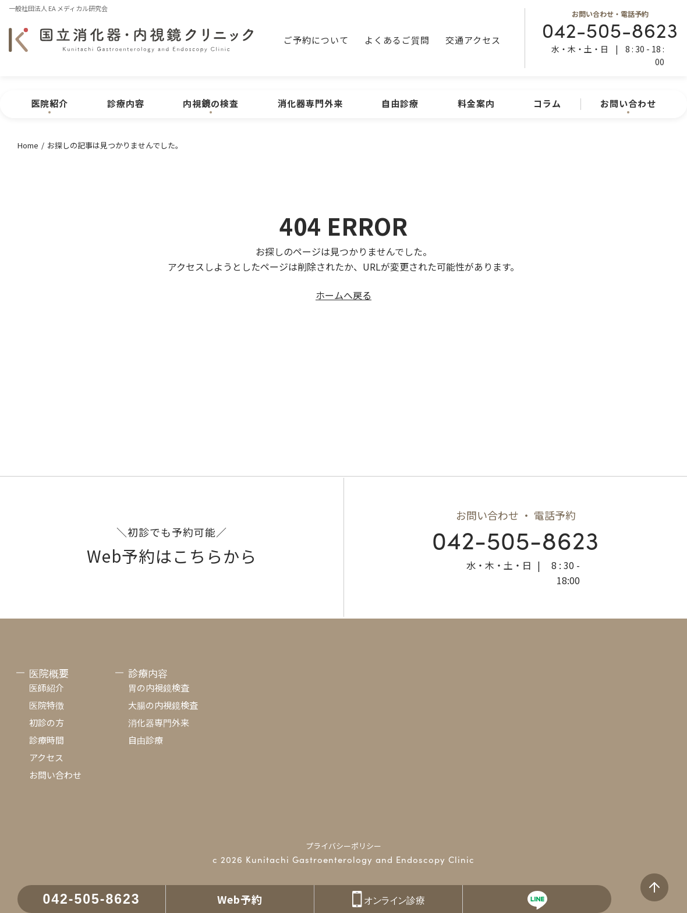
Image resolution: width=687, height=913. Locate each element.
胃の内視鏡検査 (158, 687)
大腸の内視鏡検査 (163, 705)
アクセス (46, 757)
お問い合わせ (55, 775)
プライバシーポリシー (343, 845)
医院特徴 (46, 705)
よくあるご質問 (397, 40)
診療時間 (46, 740)
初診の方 (46, 722)
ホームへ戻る (343, 295)
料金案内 (476, 103)
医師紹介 (46, 687)
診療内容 (125, 103)
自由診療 (400, 103)
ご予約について (316, 40)
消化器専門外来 (310, 103)
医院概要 (49, 673)
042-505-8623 (610, 29)
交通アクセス (473, 40)
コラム (547, 103)
